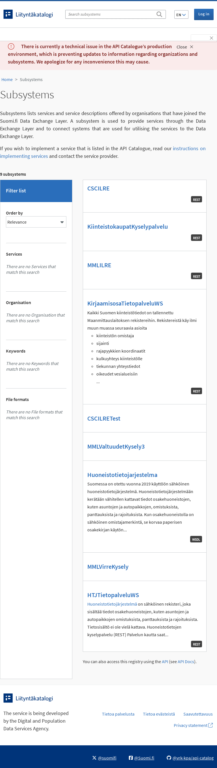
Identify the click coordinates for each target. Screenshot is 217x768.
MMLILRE (99, 265)
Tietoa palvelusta (118, 714)
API (165, 661)
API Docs (186, 661)
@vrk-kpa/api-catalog (190, 758)
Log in (203, 13)
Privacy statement (193, 725)
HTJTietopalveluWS (113, 595)
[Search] (159, 13)
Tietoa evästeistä (159, 714)
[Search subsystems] (115, 14)
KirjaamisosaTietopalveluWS (125, 303)
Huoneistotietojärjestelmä (112, 604)
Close (185, 47)
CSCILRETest (103, 418)
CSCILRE (98, 188)
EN (181, 14)
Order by (14, 213)
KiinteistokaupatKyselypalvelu (127, 226)
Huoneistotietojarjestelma (122, 475)
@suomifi (104, 758)
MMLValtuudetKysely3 (116, 446)
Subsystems (31, 79)
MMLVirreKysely (108, 566)
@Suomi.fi (141, 758)
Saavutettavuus (198, 714)
